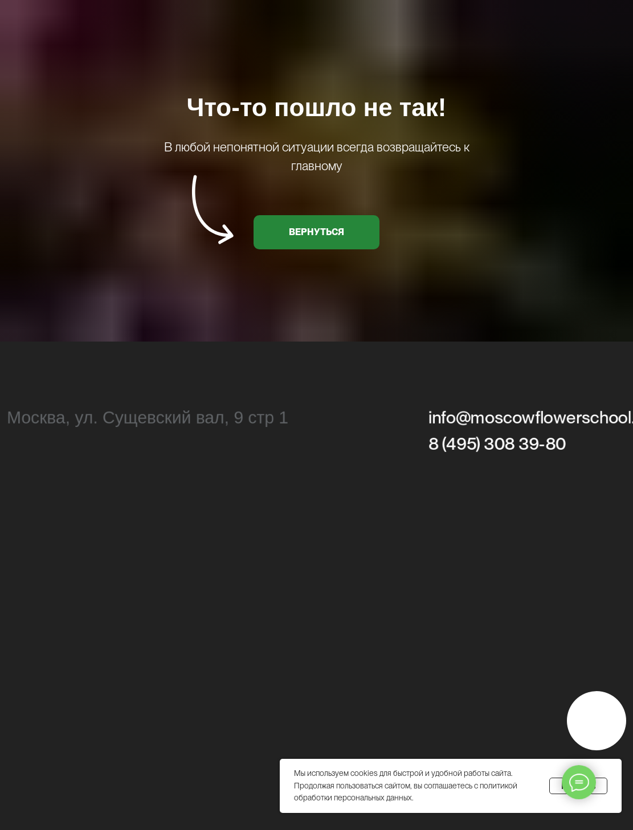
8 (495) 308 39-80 (497, 444)
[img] (596, 720)
